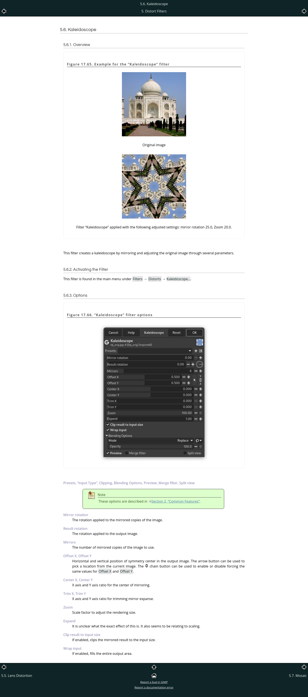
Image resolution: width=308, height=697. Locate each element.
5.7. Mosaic (298, 675)
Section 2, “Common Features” (175, 501)
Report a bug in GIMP (154, 682)
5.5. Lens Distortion (16, 675)
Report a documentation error (154, 687)
